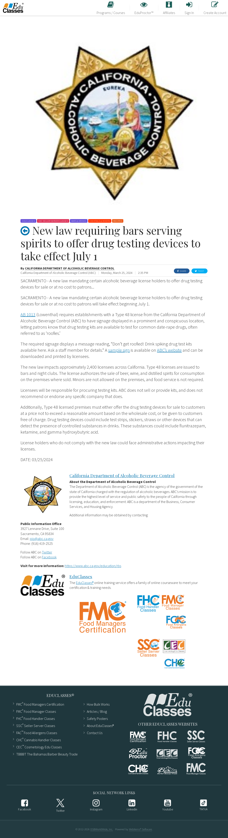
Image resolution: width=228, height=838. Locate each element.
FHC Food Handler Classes (35, 718)
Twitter (47, 552)
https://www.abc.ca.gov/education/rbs (93, 565)
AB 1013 (27, 314)
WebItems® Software (140, 829)
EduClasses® (85, 582)
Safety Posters (97, 718)
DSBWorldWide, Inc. (101, 829)
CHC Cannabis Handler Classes (38, 739)
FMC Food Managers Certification (40, 704)
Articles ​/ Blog (97, 711)
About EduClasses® (100, 725)
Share (181, 271)
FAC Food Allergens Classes (36, 732)
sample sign (119, 350)
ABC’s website (169, 350)
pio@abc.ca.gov (41, 538)
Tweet (199, 271)
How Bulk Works (98, 704)
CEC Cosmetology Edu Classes (39, 746)
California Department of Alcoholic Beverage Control (69, 268)
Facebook (49, 557)
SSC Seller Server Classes (35, 725)
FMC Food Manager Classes (36, 711)
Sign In (189, 8)
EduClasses (80, 576)
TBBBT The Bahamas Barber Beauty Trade (47, 754)
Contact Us (94, 733)
